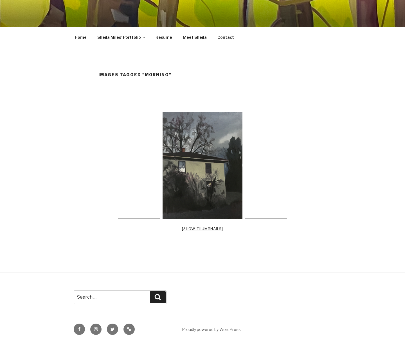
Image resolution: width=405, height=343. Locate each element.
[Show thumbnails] (202, 228)
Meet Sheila (195, 37)
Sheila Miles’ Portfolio (121, 37)
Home (81, 37)
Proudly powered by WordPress (211, 329)
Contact (225, 37)
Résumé (164, 37)
